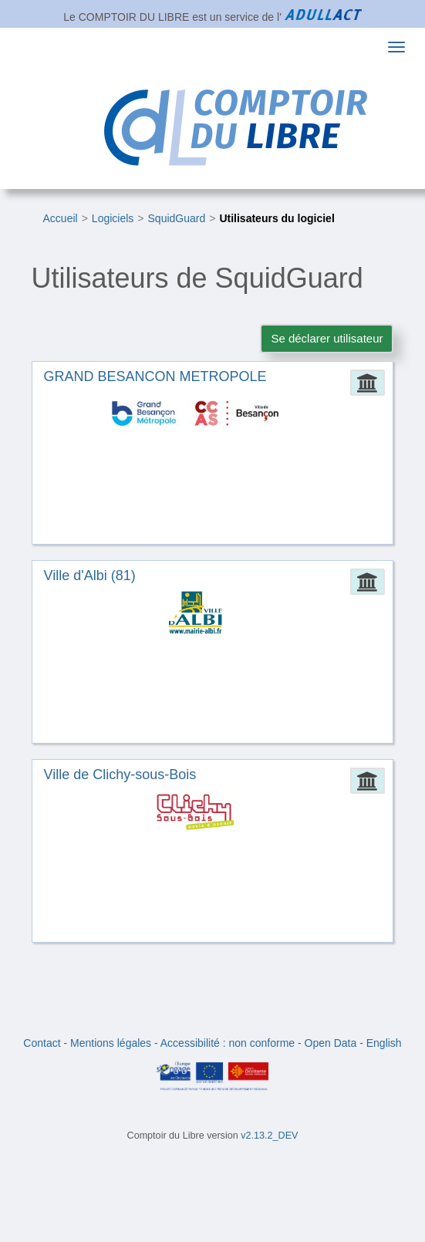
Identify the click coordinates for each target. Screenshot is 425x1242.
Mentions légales (110, 1043)
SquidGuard (177, 218)
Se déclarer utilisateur (327, 338)
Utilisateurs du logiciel (276, 218)
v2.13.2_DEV (269, 1135)
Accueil (60, 218)
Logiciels (112, 218)
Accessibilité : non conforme (227, 1043)
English (384, 1043)
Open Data (331, 1043)
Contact (41, 1043)
